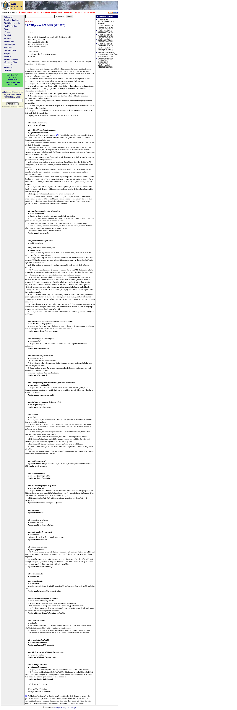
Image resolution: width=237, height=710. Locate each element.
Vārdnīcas (8, 47)
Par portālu (8, 53)
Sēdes (6, 29)
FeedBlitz (20, 106)
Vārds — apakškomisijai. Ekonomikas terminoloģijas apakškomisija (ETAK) (107, 54)
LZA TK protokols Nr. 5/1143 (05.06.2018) (105, 31)
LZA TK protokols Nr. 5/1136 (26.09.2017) (105, 66)
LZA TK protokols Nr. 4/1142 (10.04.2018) (105, 27)
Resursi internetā (11, 59)
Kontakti (7, 56)
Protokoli (7, 35)
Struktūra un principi (12, 23)
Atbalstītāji (8, 67)
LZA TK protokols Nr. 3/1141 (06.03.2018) (105, 40)
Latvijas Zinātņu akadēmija (65, 707)
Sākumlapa (8, 17)
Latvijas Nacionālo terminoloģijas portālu (79, 12)
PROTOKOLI (29, 22)
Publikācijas (9, 41)
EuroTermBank (10, 50)
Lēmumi (7, 32)
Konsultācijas (9, 44)
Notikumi (7, 70)
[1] (26, 696)
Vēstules (7, 38)
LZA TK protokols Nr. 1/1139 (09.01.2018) (105, 35)
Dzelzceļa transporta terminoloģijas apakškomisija (105, 60)
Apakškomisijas (10, 26)
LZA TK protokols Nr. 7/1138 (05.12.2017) (105, 49)
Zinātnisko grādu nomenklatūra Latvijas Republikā (106, 21)
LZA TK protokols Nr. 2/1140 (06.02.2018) (105, 44)
